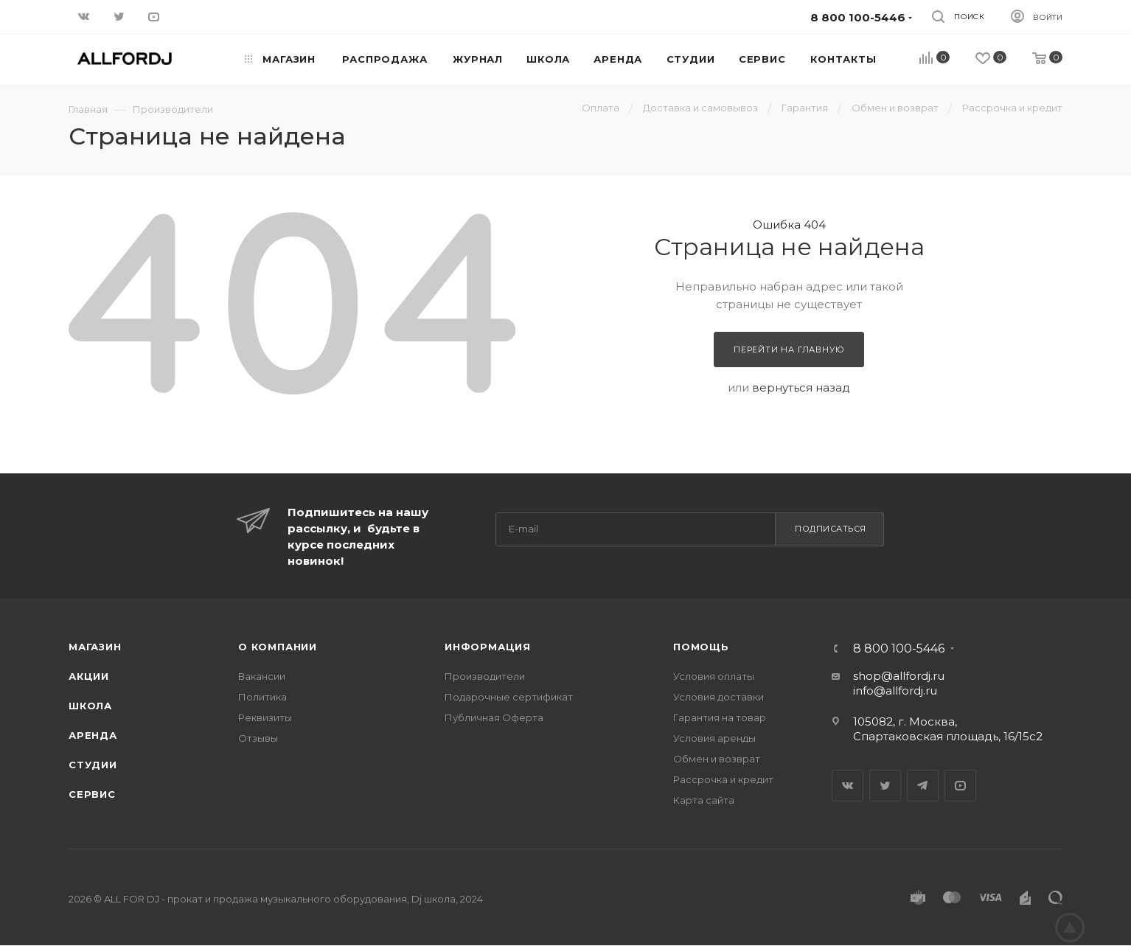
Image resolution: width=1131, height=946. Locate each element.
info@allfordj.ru (895, 691)
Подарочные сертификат (509, 697)
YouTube (960, 785)
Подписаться (830, 529)
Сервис (92, 794)
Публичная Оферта (494, 717)
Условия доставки (718, 697)
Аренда (93, 735)
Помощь (701, 647)
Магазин (95, 647)
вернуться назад (801, 387)
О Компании (277, 647)
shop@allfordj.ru (898, 676)
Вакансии (261, 676)
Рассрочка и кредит (723, 779)
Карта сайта (703, 800)
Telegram (923, 785)
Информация (488, 647)
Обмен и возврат (716, 759)
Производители (485, 676)
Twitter (885, 785)
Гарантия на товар (719, 717)
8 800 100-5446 (898, 649)
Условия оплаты (713, 676)
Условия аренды (714, 738)
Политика (262, 697)
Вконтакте (847, 785)
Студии (93, 765)
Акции (89, 676)
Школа (90, 706)
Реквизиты (265, 717)
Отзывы (258, 738)
